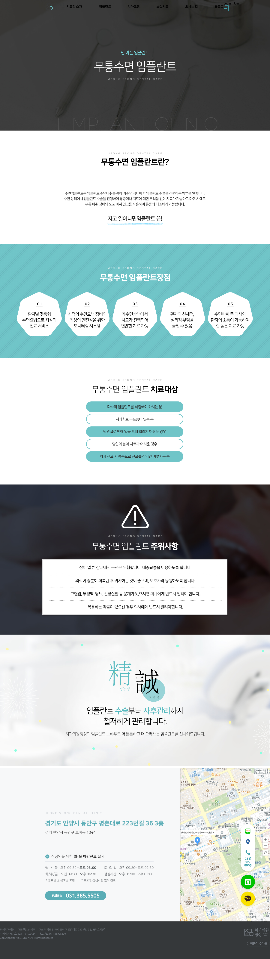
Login (227, 3)
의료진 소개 (74, 6)
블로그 (219, 6)
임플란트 (105, 6)
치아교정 (134, 6)
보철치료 (162, 6)
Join (236, 3)
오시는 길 (191, 6)
